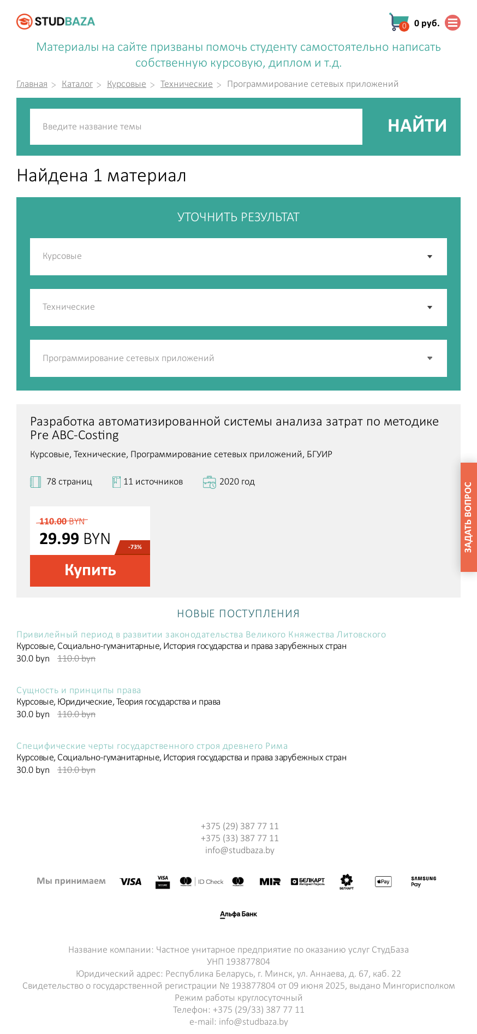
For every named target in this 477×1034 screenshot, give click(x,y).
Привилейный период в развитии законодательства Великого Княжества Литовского (201, 635)
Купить (90, 571)
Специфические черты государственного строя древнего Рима (152, 747)
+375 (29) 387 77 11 (240, 827)
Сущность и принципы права (78, 691)
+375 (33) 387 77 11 (240, 839)
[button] (430, 358)
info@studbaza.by (240, 851)
